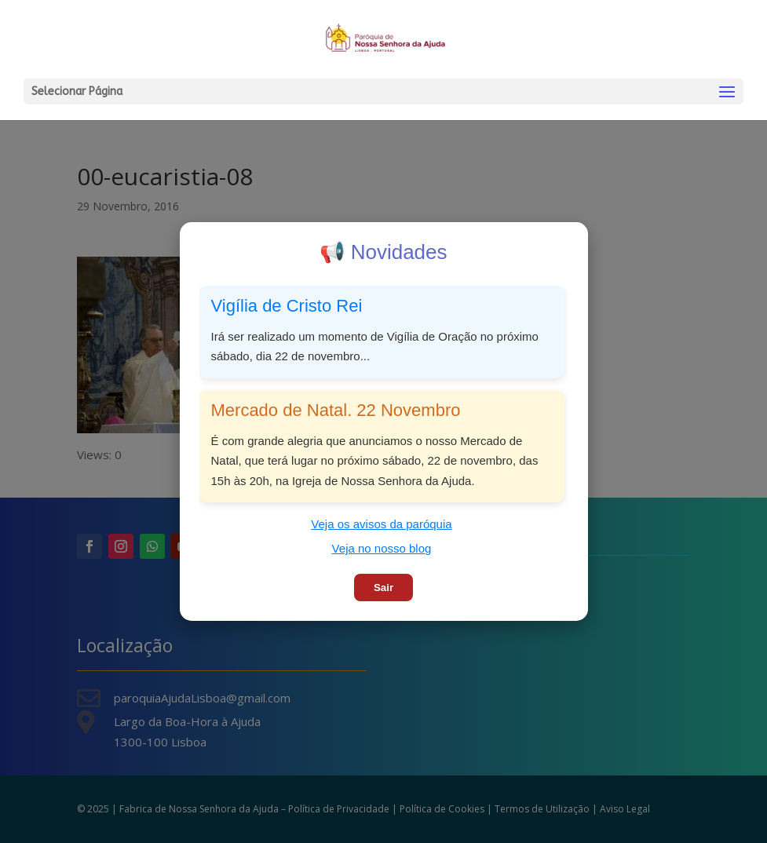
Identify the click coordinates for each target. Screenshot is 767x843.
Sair (383, 587)
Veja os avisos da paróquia (381, 524)
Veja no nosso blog (382, 548)
